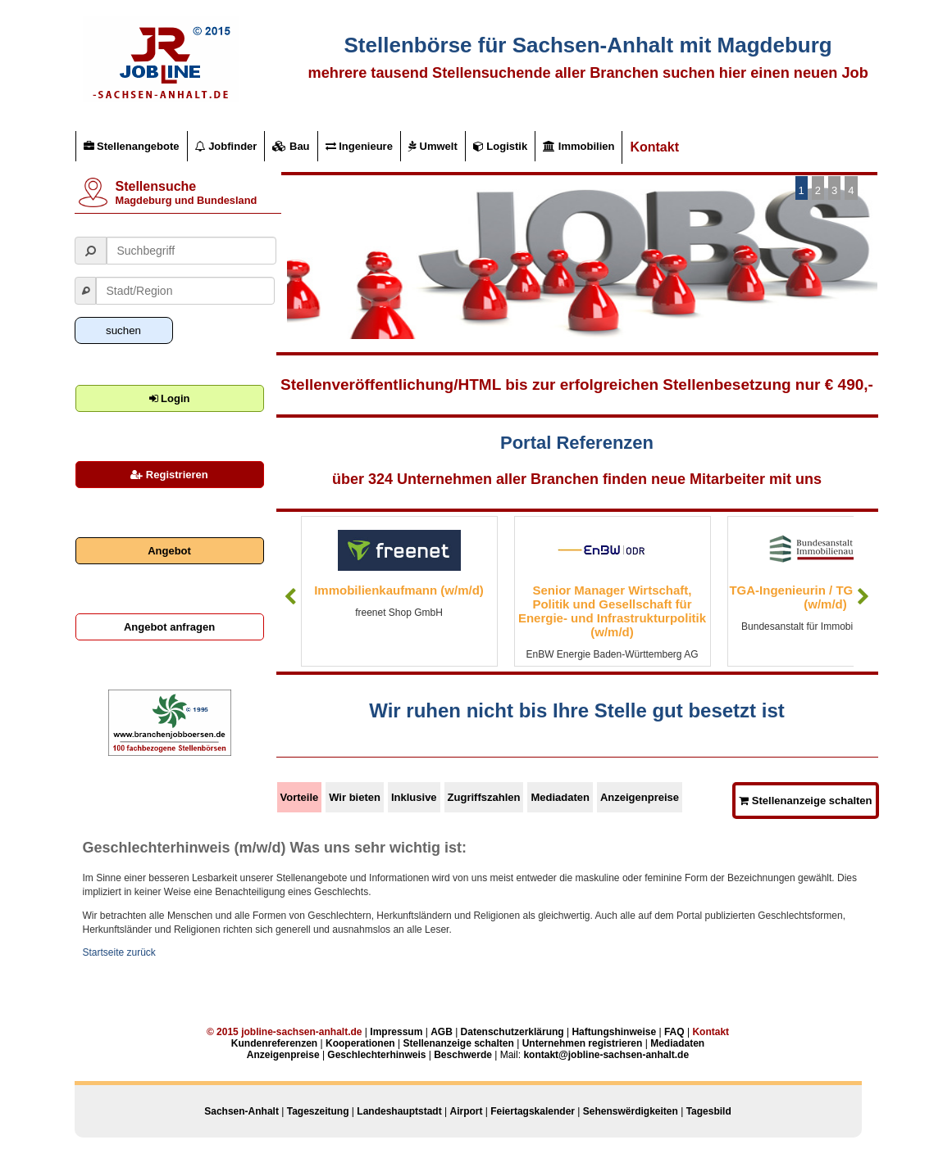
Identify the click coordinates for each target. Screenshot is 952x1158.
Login (169, 398)
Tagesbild (708, 1111)
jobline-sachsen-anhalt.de (301, 1032)
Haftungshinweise (614, 1032)
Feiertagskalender (532, 1111)
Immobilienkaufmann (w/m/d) (399, 590)
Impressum (396, 1032)
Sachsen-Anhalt (241, 1111)
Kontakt (654, 147)
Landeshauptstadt (399, 1111)
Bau (290, 146)
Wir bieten (354, 797)
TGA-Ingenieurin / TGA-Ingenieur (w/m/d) (825, 597)
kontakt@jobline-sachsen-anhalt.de (606, 1055)
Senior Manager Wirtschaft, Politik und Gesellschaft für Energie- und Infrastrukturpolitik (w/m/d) (612, 611)
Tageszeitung (318, 1111)
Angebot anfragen (169, 627)
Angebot (169, 551)
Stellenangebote (132, 146)
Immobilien (578, 146)
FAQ (674, 1032)
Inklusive (414, 797)
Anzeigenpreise (639, 797)
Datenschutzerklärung (512, 1032)
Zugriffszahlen (484, 797)
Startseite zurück (119, 952)
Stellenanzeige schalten (805, 800)
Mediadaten (560, 797)
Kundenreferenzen (274, 1043)
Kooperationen (360, 1043)
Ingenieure (359, 146)
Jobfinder (226, 146)
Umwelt (433, 146)
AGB (441, 1032)
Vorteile (299, 797)
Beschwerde (463, 1055)
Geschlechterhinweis (376, 1055)
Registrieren (168, 474)
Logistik (500, 146)
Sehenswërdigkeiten (630, 1111)
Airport (465, 1111)
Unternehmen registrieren (582, 1043)
